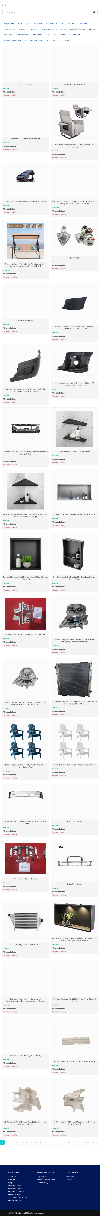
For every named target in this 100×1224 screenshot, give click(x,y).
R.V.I (54, 35)
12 (54, 1142)
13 (59, 1142)
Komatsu (51, 40)
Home (5, 5)
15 (69, 1142)
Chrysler (22, 29)
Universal (72, 24)
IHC (60, 40)
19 (88, 1142)
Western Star (9, 29)
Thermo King (74, 35)
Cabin (67, 40)
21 (97, 1142)
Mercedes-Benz (36, 40)
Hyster (62, 35)
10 (45, 1142)
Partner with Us (14, 1200)
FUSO (63, 29)
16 (74, 1142)
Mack (28, 24)
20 (93, 1142)
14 (64, 1142)
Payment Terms (15, 1188)
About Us (12, 1176)
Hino (63, 24)
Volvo (20, 24)
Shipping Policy (14, 1185)
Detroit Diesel (22, 35)
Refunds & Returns (16, 1191)
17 (78, 1142)
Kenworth (38, 24)
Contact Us (13, 1179)
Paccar (92, 29)
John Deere (37, 35)
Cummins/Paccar (49, 29)
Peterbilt (83, 24)
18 (83, 1142)
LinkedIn (69, 1179)
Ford (47, 35)
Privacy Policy (14, 1194)
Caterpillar (8, 35)
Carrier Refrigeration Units (15, 40)
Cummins (34, 29)
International (51, 24)
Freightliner (9, 24)
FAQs (10, 1182)
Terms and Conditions (17, 1197)
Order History (42, 1182)
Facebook (70, 1176)
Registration (42, 1176)
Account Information (46, 1179)
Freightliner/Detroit (77, 29)
